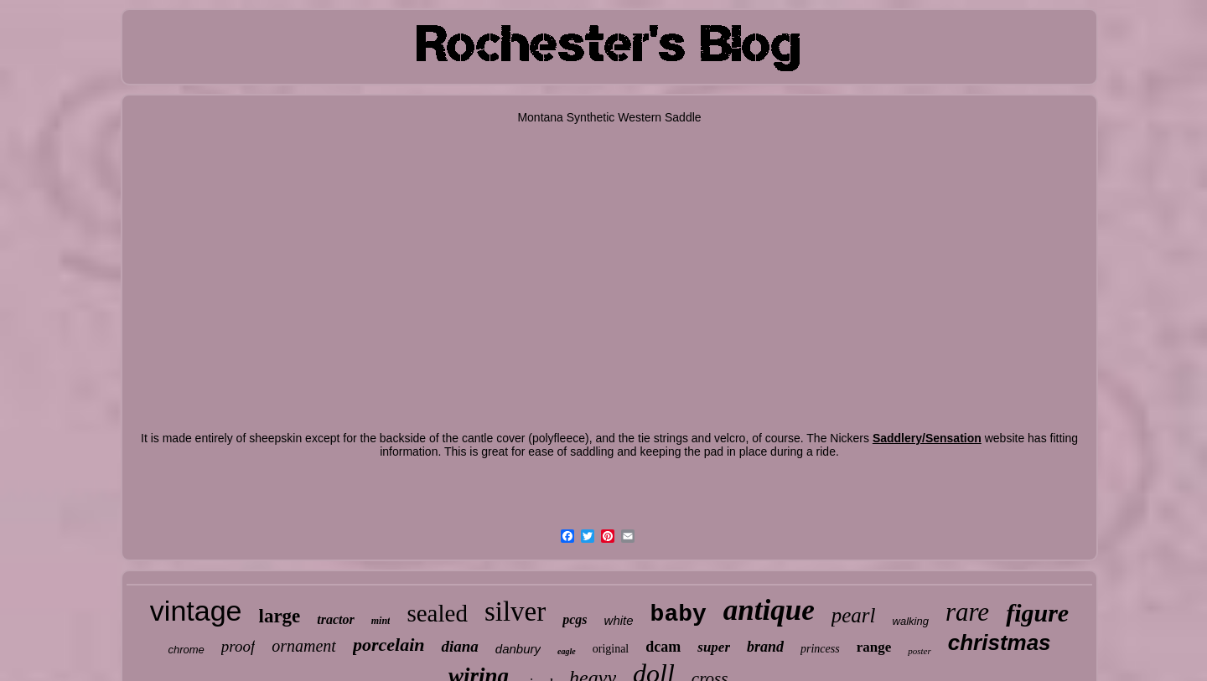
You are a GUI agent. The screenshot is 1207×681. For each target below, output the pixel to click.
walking (911, 621)
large (280, 616)
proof (238, 646)
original (611, 648)
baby (678, 614)
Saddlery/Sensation (927, 438)
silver (515, 611)
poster (919, 651)
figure (1037, 613)
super (713, 647)
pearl (853, 615)
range (874, 647)
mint (381, 621)
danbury (518, 649)
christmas (999, 642)
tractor (335, 619)
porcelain (389, 644)
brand (765, 646)
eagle (566, 651)
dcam (663, 646)
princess (820, 648)
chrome (186, 649)
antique (769, 610)
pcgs (574, 619)
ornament (304, 646)
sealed (437, 613)
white (619, 620)
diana (459, 646)
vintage (196, 611)
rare (967, 612)
